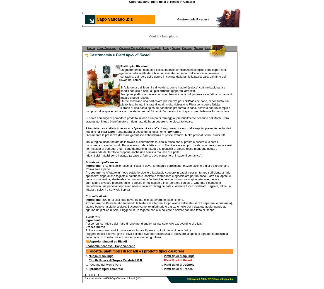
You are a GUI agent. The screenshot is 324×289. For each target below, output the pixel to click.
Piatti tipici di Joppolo (179, 264)
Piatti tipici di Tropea (178, 269)
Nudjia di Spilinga (101, 256)
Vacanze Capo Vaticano (134, 48)
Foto (166, 48)
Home (91, 48)
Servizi (198, 48)
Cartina (187, 48)
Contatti (210, 48)
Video (176, 48)
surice (100, 223)
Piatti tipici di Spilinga (179, 256)
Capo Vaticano (106, 48)
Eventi (156, 48)
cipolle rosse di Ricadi (126, 165)
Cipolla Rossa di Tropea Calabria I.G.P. (115, 260)
